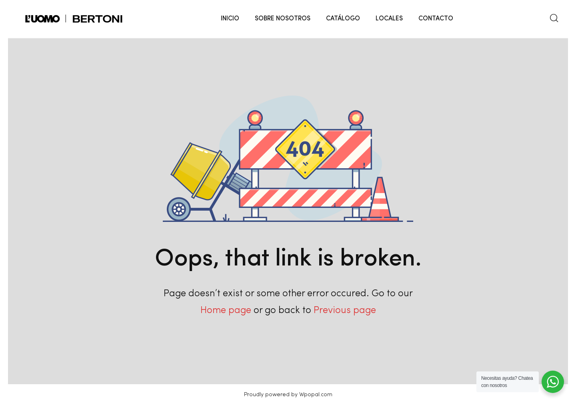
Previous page (345, 310)
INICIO (230, 19)
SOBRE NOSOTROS (282, 19)
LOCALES (389, 19)
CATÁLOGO (343, 19)
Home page (225, 310)
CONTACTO (435, 19)
